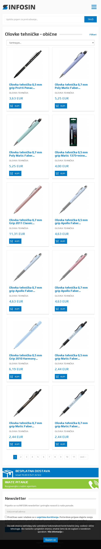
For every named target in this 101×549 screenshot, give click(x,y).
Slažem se (50, 540)
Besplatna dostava (56, 473)
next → (83, 457)
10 (67, 457)
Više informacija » (55, 532)
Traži (90, 19)
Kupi (17, 106)
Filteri (93, 34)
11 (74, 457)
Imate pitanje (45, 484)
